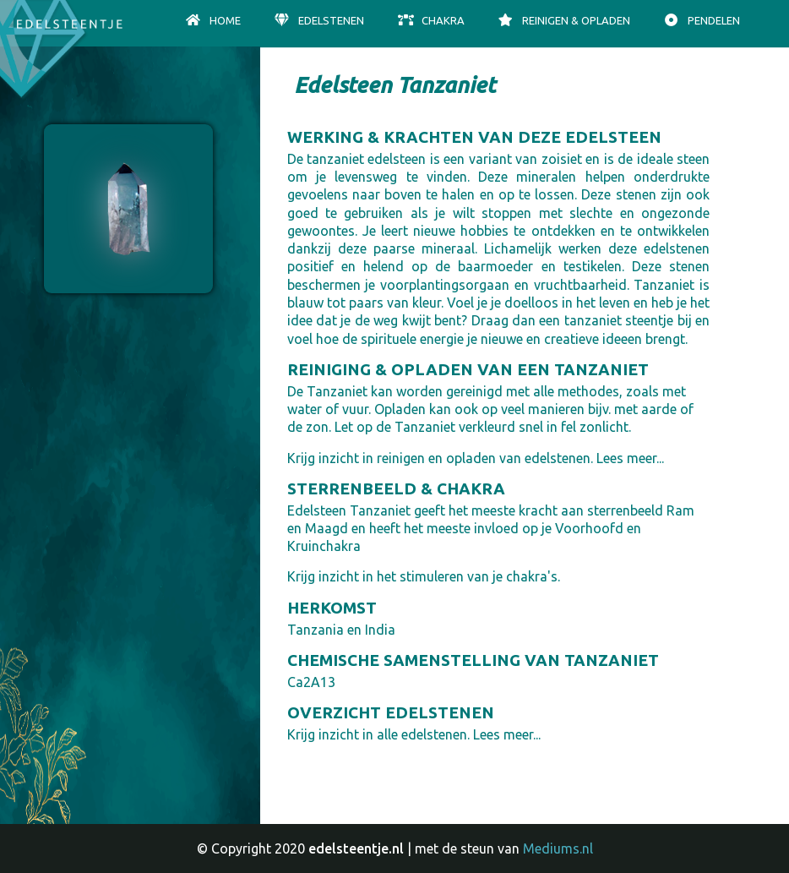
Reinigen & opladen (563, 20)
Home (212, 20)
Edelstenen (318, 20)
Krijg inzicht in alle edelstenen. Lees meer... (414, 734)
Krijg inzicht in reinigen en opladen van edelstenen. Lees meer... (475, 458)
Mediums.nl (558, 848)
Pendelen (701, 20)
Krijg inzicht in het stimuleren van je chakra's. (423, 576)
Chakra (430, 20)
